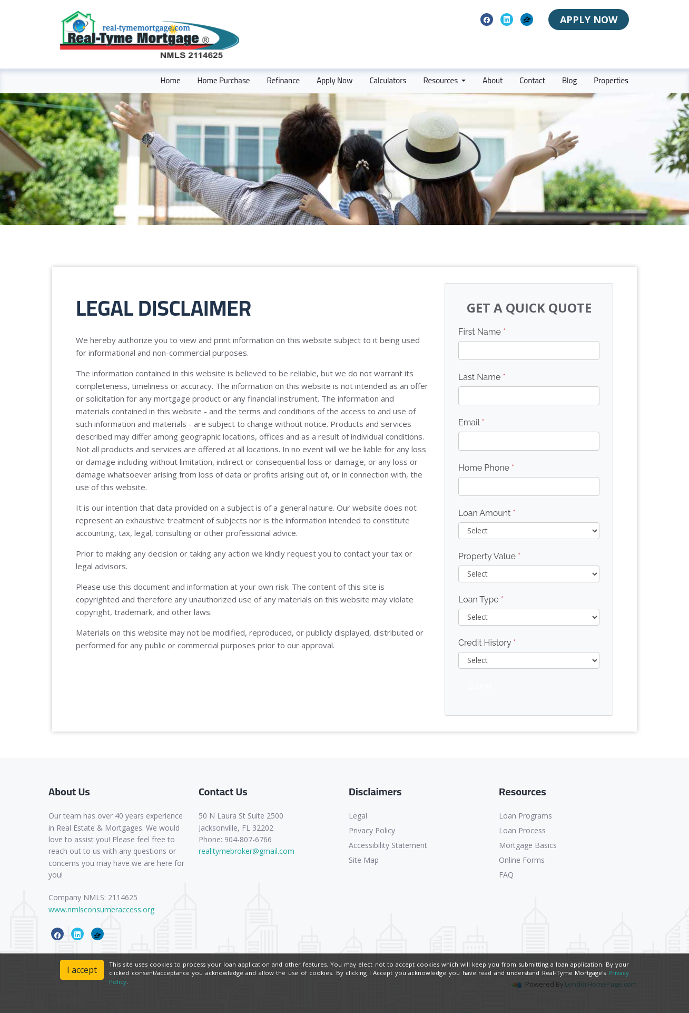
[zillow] (527, 19)
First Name (482, 332)
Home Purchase (224, 80)
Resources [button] (441, 80)
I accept (82, 970)
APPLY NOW (588, 19)
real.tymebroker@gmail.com (246, 851)
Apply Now (334, 80)
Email (471, 422)
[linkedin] (507, 19)
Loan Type (481, 600)
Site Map (364, 860)
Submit (481, 686)
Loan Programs (525, 816)
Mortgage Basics (528, 845)
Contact (532, 80)
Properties (611, 80)
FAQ (506, 875)
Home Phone (486, 468)
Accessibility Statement (388, 845)
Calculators (387, 80)
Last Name (482, 377)
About (493, 80)
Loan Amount (487, 513)
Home (170, 80)
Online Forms (522, 860)
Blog (569, 80)
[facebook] (487, 19)
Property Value (489, 556)
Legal (358, 816)
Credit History (487, 643)
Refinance (283, 80)
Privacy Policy (372, 830)
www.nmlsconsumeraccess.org (101, 909)
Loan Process (522, 830)
